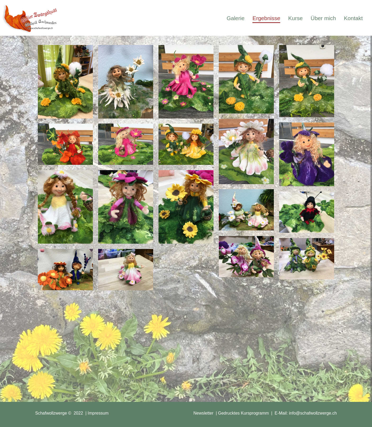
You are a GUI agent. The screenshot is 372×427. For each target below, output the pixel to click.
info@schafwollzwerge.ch (313, 413)
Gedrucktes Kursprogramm (243, 413)
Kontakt (353, 18)
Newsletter (203, 413)
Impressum (98, 413)
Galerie (235, 18)
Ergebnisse (266, 18)
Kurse (295, 18)
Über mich (323, 18)
